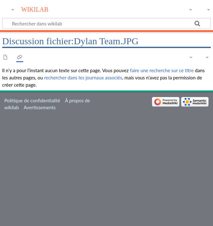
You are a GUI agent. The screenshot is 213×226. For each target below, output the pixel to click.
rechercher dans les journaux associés (83, 77)
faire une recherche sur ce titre (162, 70)
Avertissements (39, 107)
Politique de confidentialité (32, 100)
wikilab (35, 8)
